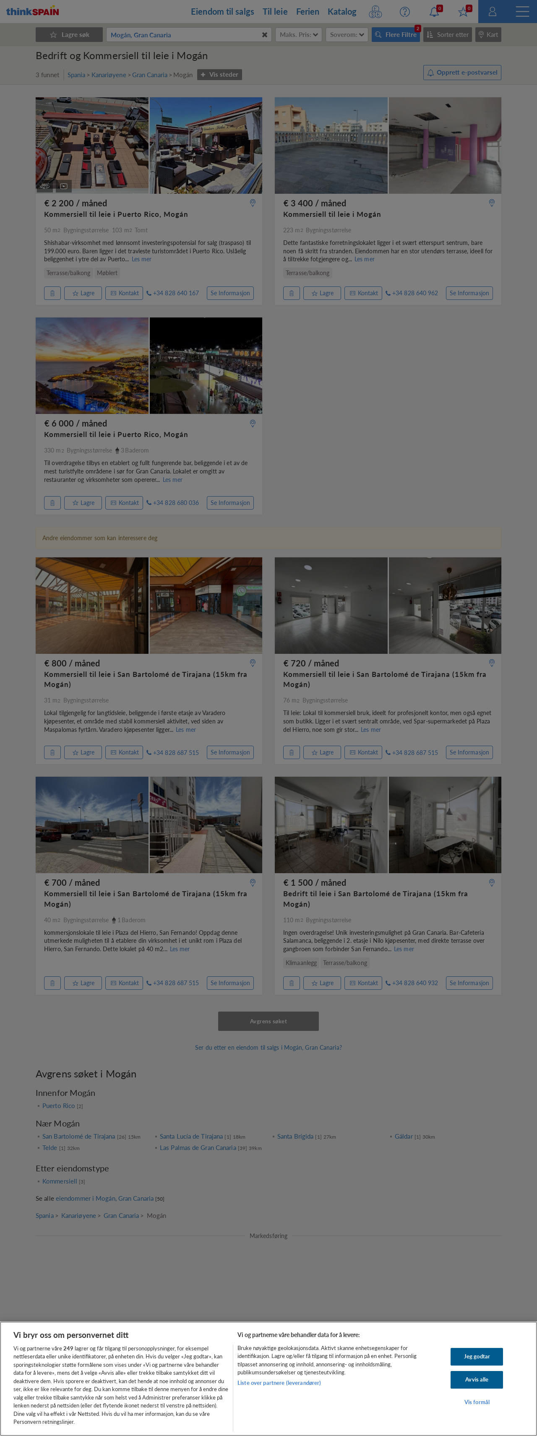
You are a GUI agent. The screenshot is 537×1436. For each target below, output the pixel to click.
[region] (268, 1379)
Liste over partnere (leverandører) (279, 1382)
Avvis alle (476, 1379)
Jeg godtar (477, 1356)
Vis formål (477, 1402)
